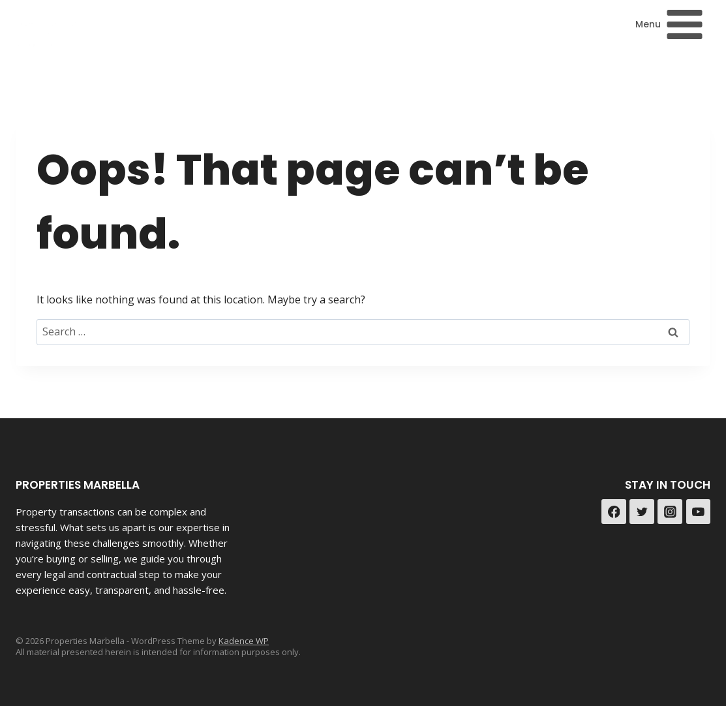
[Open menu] (669, 24)
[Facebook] (613, 511)
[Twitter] (641, 511)
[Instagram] (670, 511)
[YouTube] (698, 511)
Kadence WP (244, 641)
